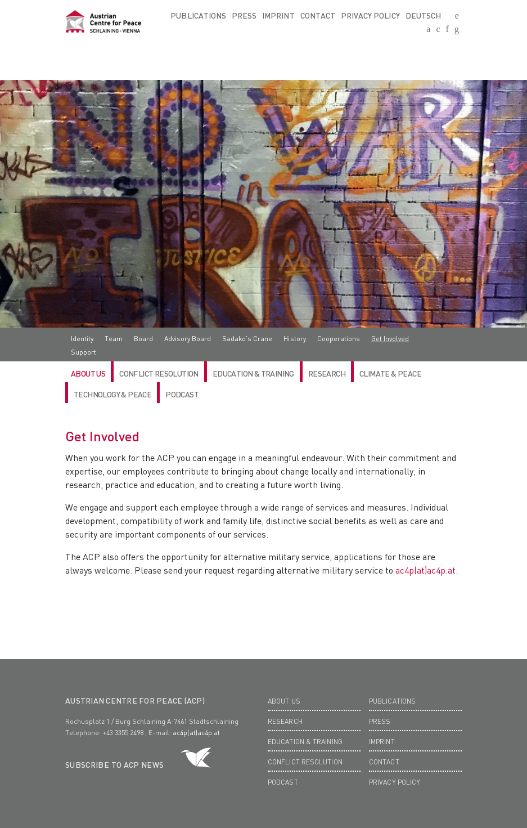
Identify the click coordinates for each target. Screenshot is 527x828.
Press (244, 15)
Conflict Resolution (159, 373)
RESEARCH (326, 373)
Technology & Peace (112, 394)
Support (83, 352)
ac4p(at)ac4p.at (425, 570)
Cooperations (338, 338)
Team (114, 338)
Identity (82, 338)
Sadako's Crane (247, 338)
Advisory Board (187, 338)
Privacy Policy (370, 15)
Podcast (182, 394)
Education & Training (253, 373)
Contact (317, 15)
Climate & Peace (390, 373)
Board (143, 338)
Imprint (278, 15)
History (294, 338)
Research (285, 721)
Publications (198, 15)
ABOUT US (88, 373)
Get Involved (390, 338)
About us (284, 701)
